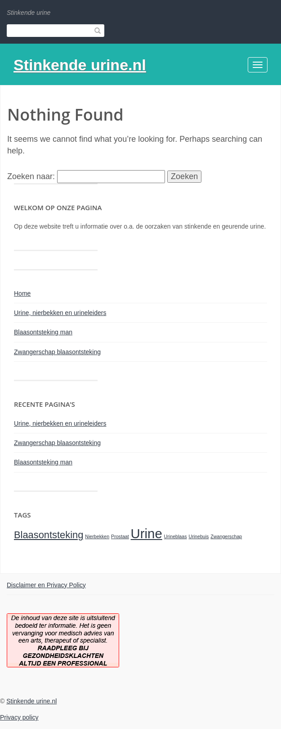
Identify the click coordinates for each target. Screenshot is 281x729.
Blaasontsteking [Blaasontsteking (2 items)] (48, 534)
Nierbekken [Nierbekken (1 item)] (97, 536)
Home (22, 293)
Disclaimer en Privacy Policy (46, 585)
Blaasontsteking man (43, 332)
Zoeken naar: (31, 176)
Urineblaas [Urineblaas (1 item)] (175, 536)
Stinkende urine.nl (79, 64)
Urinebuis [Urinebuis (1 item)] (198, 536)
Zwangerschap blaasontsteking (57, 352)
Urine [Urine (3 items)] (146, 533)
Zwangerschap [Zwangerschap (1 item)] (226, 536)
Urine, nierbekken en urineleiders (60, 312)
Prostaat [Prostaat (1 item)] (120, 536)
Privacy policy (19, 717)
